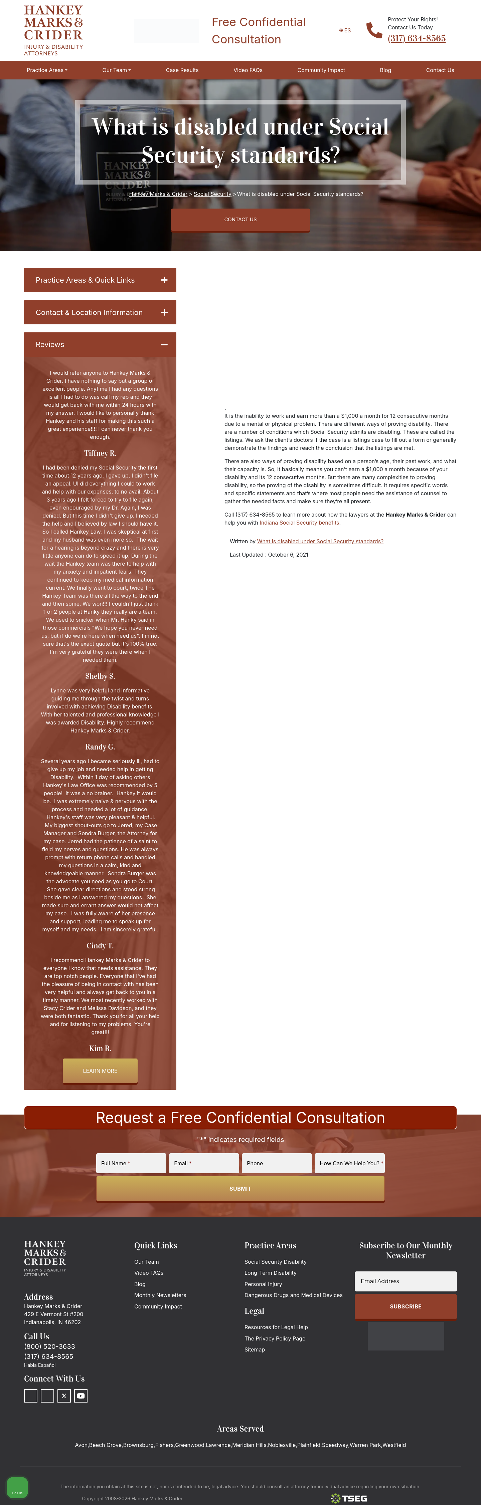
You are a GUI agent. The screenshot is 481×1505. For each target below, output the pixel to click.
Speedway (335, 1450)
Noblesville (282, 1450)
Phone (255, 1168)
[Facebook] (30, 1401)
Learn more (100, 1076)
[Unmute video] (362, 1291)
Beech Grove (105, 1450)
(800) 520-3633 (49, 1352)
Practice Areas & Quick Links (102, 283)
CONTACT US (240, 221)
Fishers (164, 1450)
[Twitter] (64, 1401)
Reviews (102, 349)
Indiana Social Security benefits (299, 525)
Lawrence (218, 1450)
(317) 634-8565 (417, 38)
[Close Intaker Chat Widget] (459, 1291)
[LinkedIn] (47, 1401)
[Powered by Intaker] (424, 1491)
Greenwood (189, 1450)
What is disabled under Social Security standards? (320, 543)
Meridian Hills (249, 1450)
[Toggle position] (445, 1291)
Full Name (115, 1168)
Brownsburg (138, 1450)
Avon (81, 1450)
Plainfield (308, 1450)
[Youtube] (81, 1401)
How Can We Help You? (351, 1168)
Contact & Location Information (102, 316)
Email (182, 1168)
